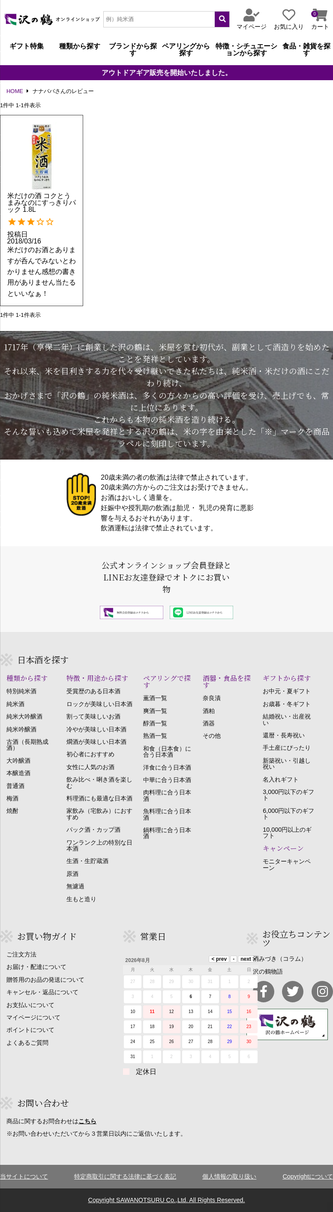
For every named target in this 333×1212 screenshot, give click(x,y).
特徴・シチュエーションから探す (246, 50)
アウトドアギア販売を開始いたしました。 (167, 72)
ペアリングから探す (186, 50)
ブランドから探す (133, 50)
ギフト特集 (26, 46)
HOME (14, 91)
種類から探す (79, 46)
